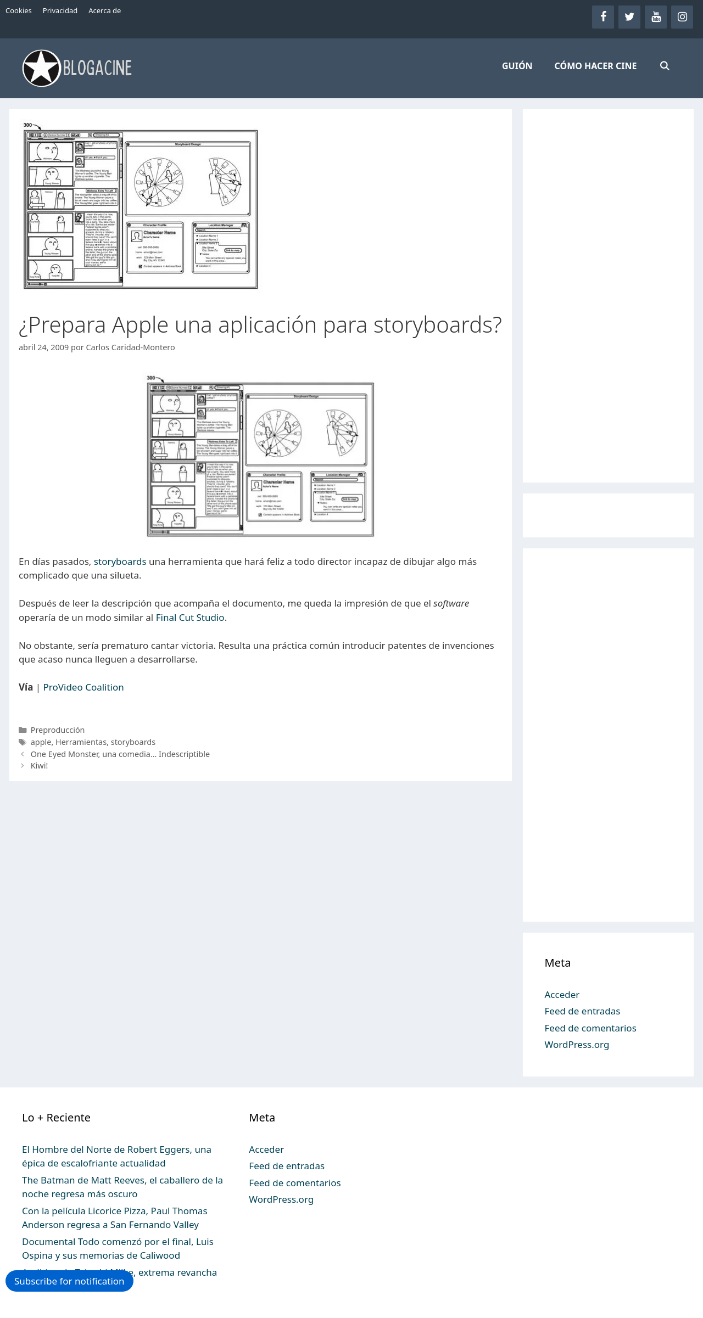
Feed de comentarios (591, 1028)
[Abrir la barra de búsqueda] (664, 65)
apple (41, 742)
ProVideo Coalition (83, 687)
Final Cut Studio (190, 617)
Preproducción (58, 730)
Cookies (18, 10)
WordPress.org (577, 1044)
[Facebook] (603, 17)
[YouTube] (656, 17)
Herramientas (81, 742)
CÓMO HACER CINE (596, 66)
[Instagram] (682, 17)
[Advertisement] (608, 296)
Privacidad (60, 10)
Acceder (562, 994)
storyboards (120, 561)
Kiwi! (39, 765)
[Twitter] (629, 17)
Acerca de (104, 10)
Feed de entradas (583, 1011)
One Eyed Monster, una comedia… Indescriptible (120, 754)
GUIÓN (517, 66)
